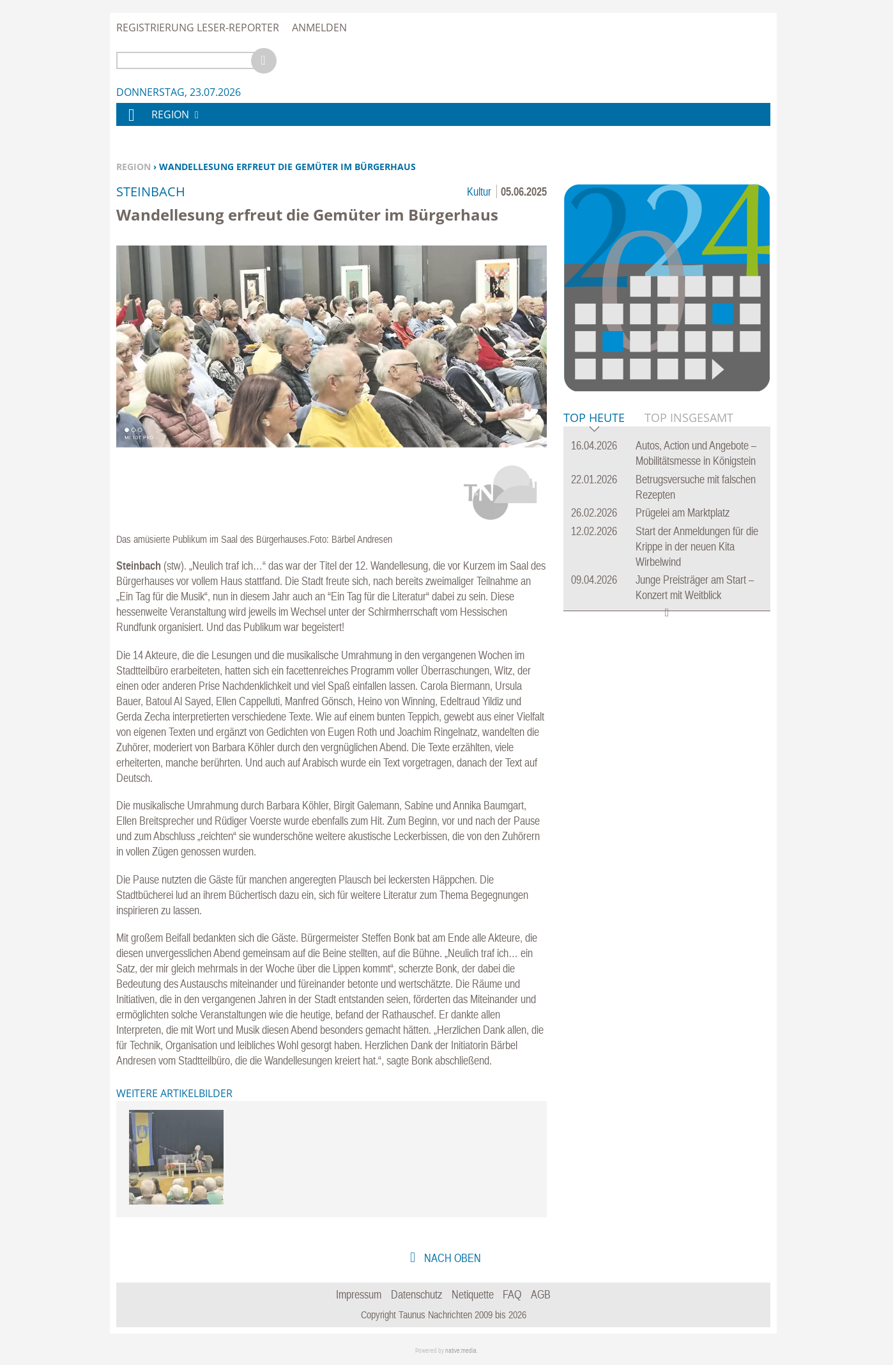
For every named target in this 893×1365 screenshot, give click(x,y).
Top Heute (594, 418)
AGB (541, 1294)
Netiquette (473, 1294)
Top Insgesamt (689, 417)
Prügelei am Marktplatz (682, 512)
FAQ (512, 1294)
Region (133, 166)
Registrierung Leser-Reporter (197, 27)
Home (131, 123)
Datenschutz (416, 1294)
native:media (461, 1350)
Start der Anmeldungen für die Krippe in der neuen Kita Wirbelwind (697, 546)
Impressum (358, 1294)
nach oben (451, 1258)
